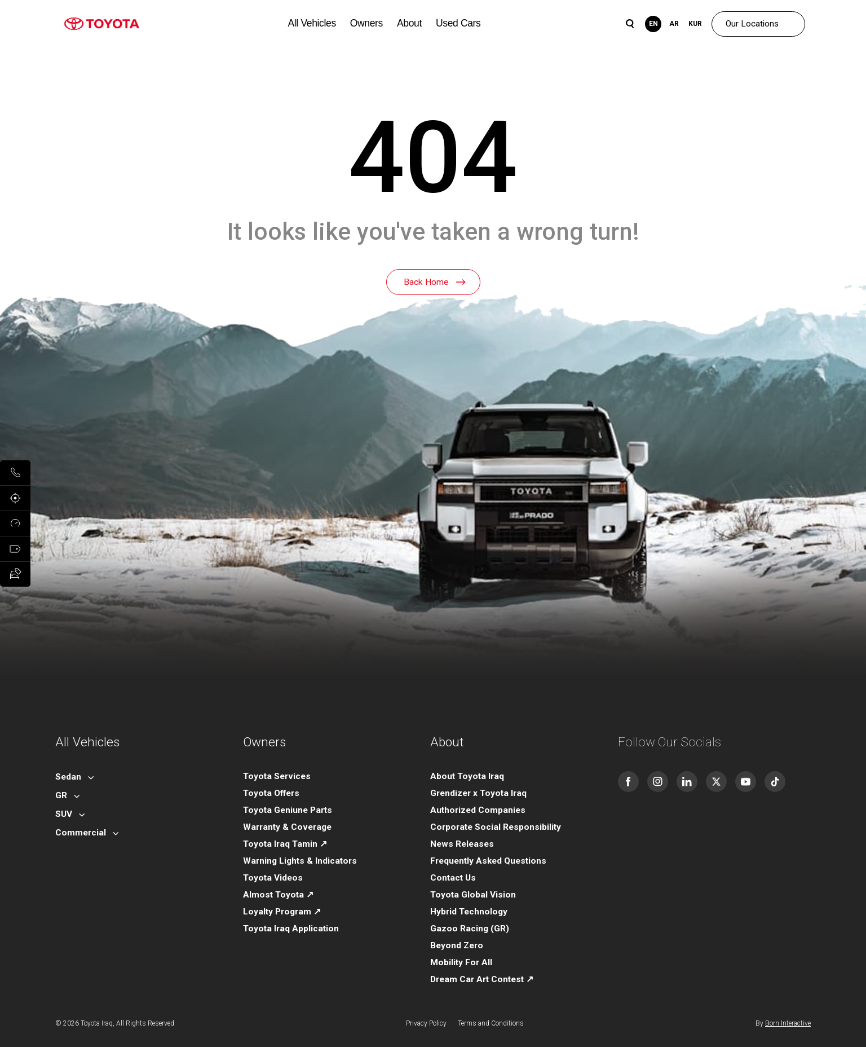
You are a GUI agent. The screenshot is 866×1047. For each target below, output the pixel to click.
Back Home (426, 282)
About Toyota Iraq (467, 776)
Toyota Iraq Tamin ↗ (285, 844)
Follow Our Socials (669, 742)
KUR (695, 24)
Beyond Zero (456, 945)
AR (674, 24)
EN (653, 24)
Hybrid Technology (468, 912)
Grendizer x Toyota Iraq (478, 793)
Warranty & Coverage (287, 827)
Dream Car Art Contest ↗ (481, 979)
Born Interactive (788, 1023)
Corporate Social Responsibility (495, 827)
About (409, 23)
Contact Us (453, 878)
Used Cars (458, 23)
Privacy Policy (426, 1023)
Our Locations (752, 24)
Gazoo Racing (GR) (469, 928)
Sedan (68, 777)
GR (61, 795)
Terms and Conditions (491, 1023)
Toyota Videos (273, 878)
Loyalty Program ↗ (282, 912)
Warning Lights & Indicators (300, 861)
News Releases (462, 844)
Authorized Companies (477, 810)
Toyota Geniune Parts (287, 810)
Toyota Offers (271, 793)
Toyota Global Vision (473, 895)
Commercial (80, 833)
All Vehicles (312, 23)
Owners (366, 23)
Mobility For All (461, 962)
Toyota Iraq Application (291, 928)
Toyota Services (277, 776)
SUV (63, 814)
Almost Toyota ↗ (278, 895)
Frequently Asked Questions (488, 861)
